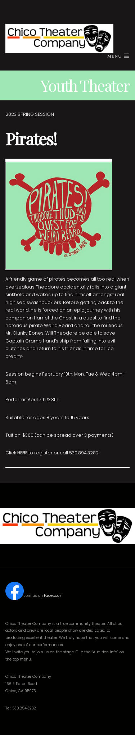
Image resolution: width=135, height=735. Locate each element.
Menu (118, 56)
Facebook (52, 595)
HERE (22, 453)
